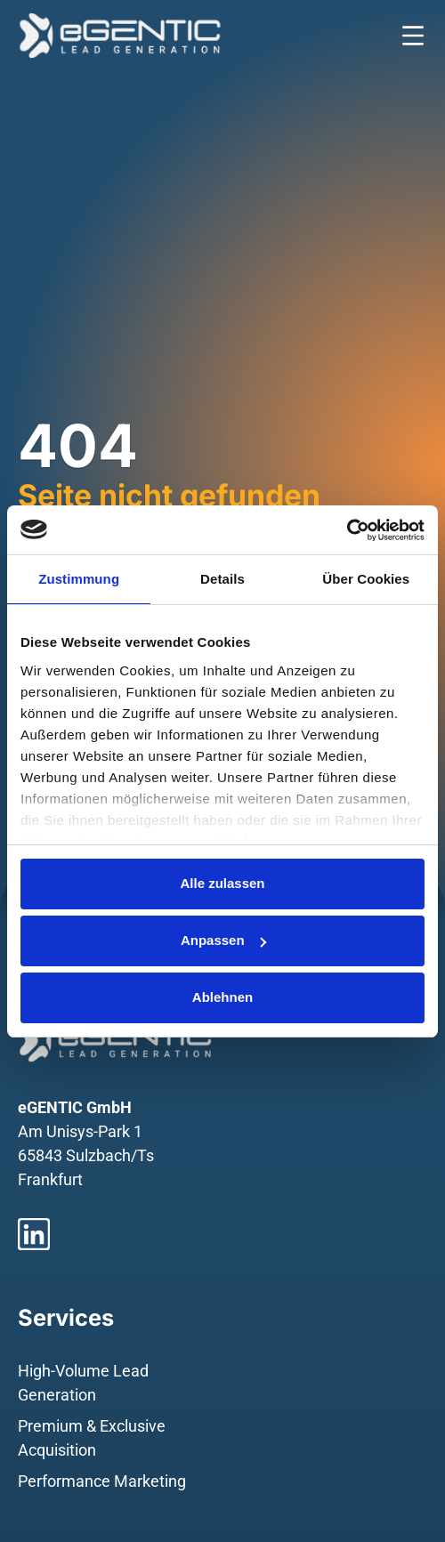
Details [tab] (222, 578)
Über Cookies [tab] (365, 578)
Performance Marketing (102, 1481)
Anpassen (223, 940)
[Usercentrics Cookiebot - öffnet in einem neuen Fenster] (347, 530)
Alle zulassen (222, 883)
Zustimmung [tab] (78, 578)
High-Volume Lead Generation (83, 1382)
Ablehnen (222, 997)
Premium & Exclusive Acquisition (92, 1438)
